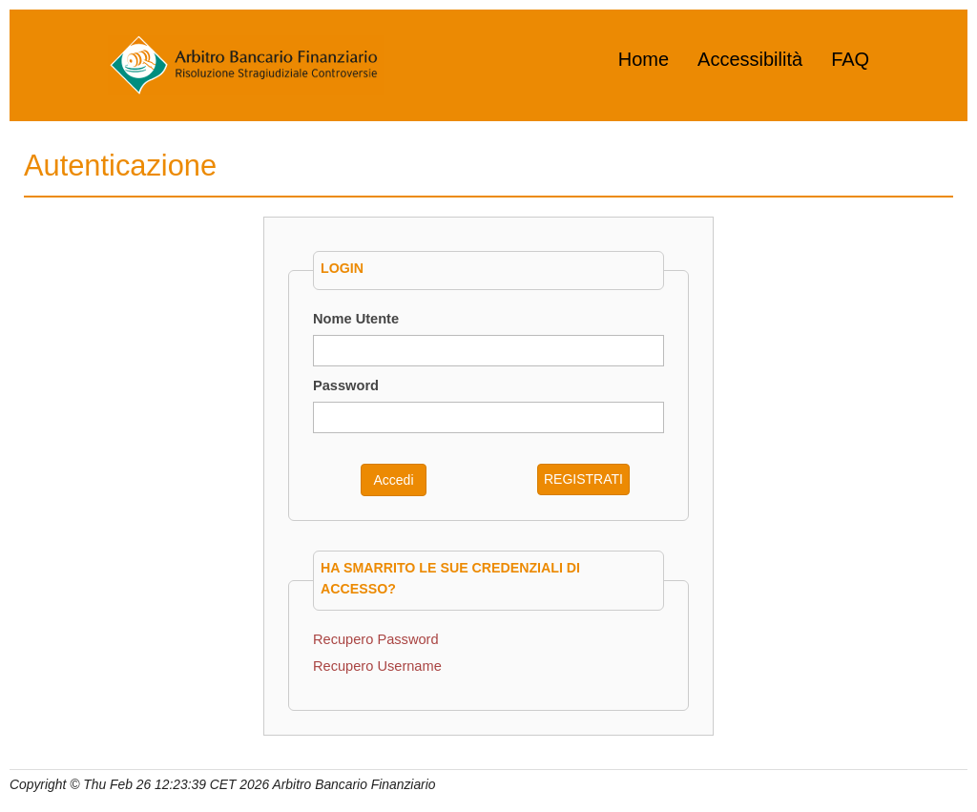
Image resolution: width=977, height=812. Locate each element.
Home (643, 59)
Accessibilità (749, 59)
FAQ (850, 59)
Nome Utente (356, 318)
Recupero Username (377, 666)
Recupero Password (376, 639)
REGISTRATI (583, 479)
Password (346, 385)
